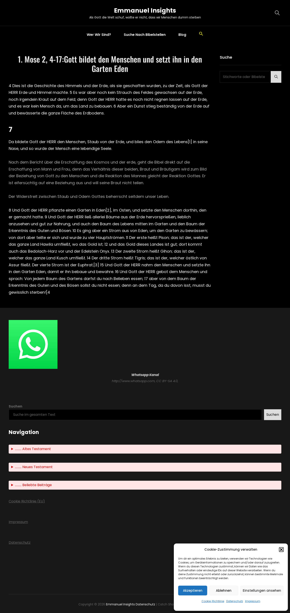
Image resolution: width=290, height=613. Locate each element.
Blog (182, 34)
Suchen (15, 406)
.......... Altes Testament (33, 448)
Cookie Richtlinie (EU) (27, 501)
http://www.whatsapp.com (133, 381)
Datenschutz (234, 601)
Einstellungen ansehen (262, 590)
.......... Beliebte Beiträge (33, 484)
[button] (281, 549)
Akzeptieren (192, 590)
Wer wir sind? (99, 34)
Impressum (252, 601)
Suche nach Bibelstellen (145, 34)
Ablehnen (223, 590)
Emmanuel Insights (145, 10)
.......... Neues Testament (34, 466)
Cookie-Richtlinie (213, 601)
